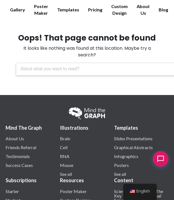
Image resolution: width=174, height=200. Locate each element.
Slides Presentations (133, 138)
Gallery (17, 9)
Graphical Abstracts (133, 147)
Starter (12, 191)
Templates (68, 9)
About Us (143, 10)
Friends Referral (21, 147)
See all (66, 173)
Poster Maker (41, 10)
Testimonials (18, 156)
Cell (63, 147)
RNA (64, 156)
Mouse (66, 165)
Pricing (95, 9)
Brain (65, 138)
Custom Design (119, 10)
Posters (121, 165)
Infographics (126, 156)
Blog (163, 9)
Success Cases (19, 165)
